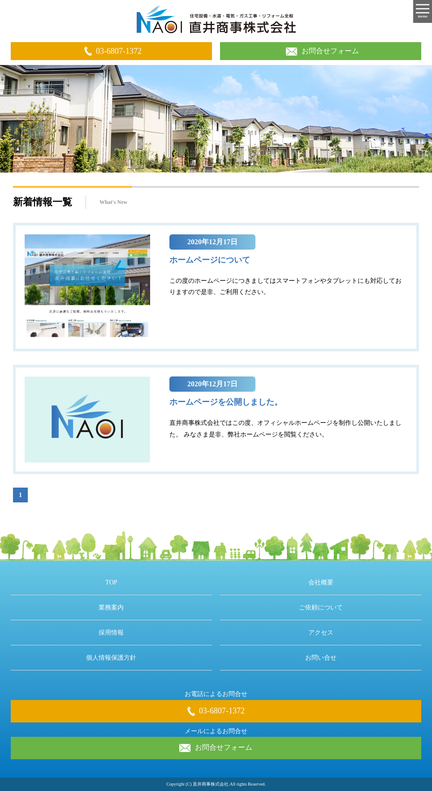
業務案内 (111, 607)
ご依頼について (321, 607)
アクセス (320, 632)
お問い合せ (321, 657)
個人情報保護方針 (111, 657)
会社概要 (320, 582)
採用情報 (111, 632)
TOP (111, 582)
